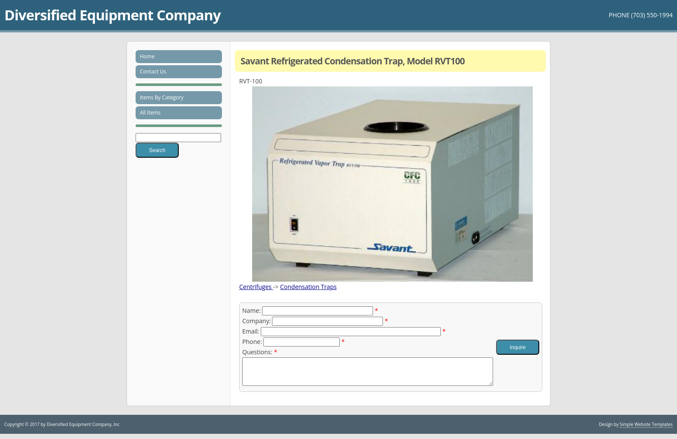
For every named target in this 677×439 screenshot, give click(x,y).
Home (147, 56)
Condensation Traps (308, 287)
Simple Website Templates (646, 429)
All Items (150, 112)
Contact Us (153, 71)
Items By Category (161, 97)
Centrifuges (256, 287)
